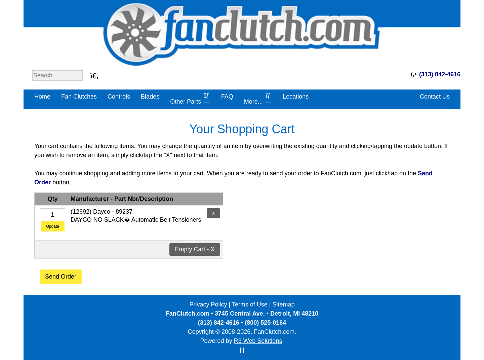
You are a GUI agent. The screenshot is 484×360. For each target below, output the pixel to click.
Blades (150, 96)
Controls (119, 96)
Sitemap (284, 304)
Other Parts (190, 98)
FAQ (227, 96)
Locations (296, 96)
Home (42, 96)
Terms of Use (250, 304)
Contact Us (435, 96)
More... (258, 98)
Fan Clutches (79, 96)
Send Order (60, 276)
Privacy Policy (208, 304)
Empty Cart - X (194, 249)
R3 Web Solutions (258, 340)
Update (52, 226)
